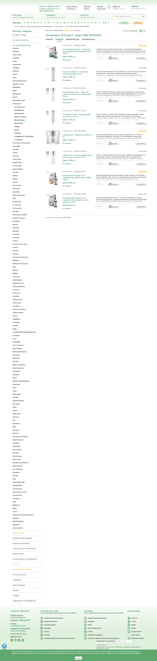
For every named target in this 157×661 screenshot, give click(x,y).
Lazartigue (16, 335)
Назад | (16, 26)
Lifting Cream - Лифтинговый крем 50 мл (77, 136)
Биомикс (16, 518)
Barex (15, 77)
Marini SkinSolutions (20, 352)
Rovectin (16, 433)
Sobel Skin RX (17, 466)
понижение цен (88, 39)
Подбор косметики (21, 543)
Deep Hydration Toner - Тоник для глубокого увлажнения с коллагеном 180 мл (77, 94)
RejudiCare (16, 423)
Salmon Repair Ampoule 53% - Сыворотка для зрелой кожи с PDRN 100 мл (77, 177)
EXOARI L (16, 231)
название (59, 39)
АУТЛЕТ (138, 22)
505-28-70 (17, 618)
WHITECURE (18, 123)
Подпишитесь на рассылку (105, 641)
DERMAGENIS (19, 113)
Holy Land (16, 277)
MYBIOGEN (16, 371)
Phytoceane (17, 414)
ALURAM (16, 58)
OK (78, 658)
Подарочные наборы (22, 569)
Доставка (87, 6)
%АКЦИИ (124, 22)
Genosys (16, 254)
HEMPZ (15, 273)
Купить (114, 58)
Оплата (86, 9)
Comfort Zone (17, 162)
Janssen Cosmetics (19, 309)
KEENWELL (17, 319)
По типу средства (21, 40)
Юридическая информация (53, 618)
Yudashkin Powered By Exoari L (23, 515)
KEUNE (15, 325)
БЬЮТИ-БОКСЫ (18, 521)
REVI (14, 427)
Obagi (15, 391)
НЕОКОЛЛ (16, 524)
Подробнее (141, 58)
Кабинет (100, 6)
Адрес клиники (72, 6)
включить (78, 30)
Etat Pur (15, 224)
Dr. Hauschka (17, 208)
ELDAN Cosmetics (19, 218)
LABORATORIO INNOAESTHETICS (24, 332)
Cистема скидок (49, 625)
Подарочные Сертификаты (25, 559)
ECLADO (16, 211)
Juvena (15, 316)
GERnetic (16, 260)
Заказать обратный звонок (46, 10)
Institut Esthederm (19, 286)
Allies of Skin (17, 55)
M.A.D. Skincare (18, 345)
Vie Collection (17, 495)
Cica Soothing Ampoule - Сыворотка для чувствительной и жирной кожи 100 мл (77, 51)
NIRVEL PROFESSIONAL (21, 381)
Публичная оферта (137, 638)
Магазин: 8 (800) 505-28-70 (49, 6)
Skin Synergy (17, 456)
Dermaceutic (17, 185)
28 (66, 217)
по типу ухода (19, 35)
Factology (16, 237)
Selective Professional (20, 436)
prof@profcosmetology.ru (18, 631)
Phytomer (16, 417)
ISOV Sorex (16, 293)
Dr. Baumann (17, 201)
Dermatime (16, 192)
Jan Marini (16, 306)
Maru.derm (16, 355)
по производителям (22, 45)
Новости (134, 618)
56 (69, 217)
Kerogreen (16, 322)
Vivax (14, 502)
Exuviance (16, 234)
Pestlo (15, 407)
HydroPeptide (17, 280)
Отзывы (47, 635)
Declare (15, 182)
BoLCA (15, 97)
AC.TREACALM (19, 107)
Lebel (14, 339)
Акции (15, 590)
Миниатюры (18, 554)
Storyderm (16, 472)
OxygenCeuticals (18, 401)
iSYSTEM (16, 296)
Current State (17, 166)
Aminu (15, 61)
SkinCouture (17, 459)
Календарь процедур (95, 635)
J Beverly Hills (17, 299)
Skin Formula (17, 449)
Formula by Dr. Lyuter (20, 244)
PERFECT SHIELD (20, 117)
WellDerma (16, 505)
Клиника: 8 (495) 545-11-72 (49, 9)
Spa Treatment (17, 469)
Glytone (15, 270)
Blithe (15, 90)
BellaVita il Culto (18, 84)
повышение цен (72, 39)
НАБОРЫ (17, 133)
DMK (14, 198)
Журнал (95, 16)
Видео (133, 625)
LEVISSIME (16, 342)
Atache (15, 74)
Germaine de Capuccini (20, 257)
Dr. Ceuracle (17, 205)
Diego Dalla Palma (19, 195)
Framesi (15, 247)
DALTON (15, 172)
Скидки (16, 596)
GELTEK (15, 250)
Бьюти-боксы (18, 533)
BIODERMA (16, 87)
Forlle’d (15, 241)
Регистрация (101, 9)
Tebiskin (15, 476)
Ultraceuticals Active (19, 492)
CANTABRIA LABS (19, 100)
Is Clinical (16, 290)
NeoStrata (16, 374)
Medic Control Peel (19, 365)
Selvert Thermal (18, 440)
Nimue (15, 378)
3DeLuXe (16, 48)
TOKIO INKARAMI (19, 482)
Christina (16, 156)
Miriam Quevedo (18, 368)
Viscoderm (16, 498)
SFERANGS (16, 446)
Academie (16, 51)
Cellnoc (15, 153)
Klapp (15, 329)
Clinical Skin (17, 159)
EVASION (16, 228)
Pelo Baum (16, 404)
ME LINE (15, 361)
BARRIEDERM (19, 110)
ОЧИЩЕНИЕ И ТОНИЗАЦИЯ (24, 136)
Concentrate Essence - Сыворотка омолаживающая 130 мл (75, 73)
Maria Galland (17, 348)
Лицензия (91, 621)
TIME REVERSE (19, 120)
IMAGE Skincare (18, 283)
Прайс (90, 625)
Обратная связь (16, 637)
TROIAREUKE (17, 485)
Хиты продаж (19, 585)
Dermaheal (16, 188)
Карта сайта (135, 635)
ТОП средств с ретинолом (24, 549)
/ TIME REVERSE (79, 45)
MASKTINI (16, 358)
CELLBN (15, 149)
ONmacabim (17, 394)
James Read (17, 303)
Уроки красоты (18, 528)
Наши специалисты (94, 628)
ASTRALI (16, 71)
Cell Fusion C (67, 45)
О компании (18, 140)
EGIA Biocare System (20, 215)
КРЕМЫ (17, 126)
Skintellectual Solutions (21, 463)
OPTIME (15, 397)
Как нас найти (136, 631)
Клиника (61, 16)
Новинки (49, 39)
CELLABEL (16, 146)
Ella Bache (16, 221)
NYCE (15, 387)
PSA (14, 420)
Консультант (71, 9)
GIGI (14, 267)
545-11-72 (17, 626)
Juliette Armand (18, 312)
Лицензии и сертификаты (24, 601)
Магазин (28, 16)
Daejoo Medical (18, 169)
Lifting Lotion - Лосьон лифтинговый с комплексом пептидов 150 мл (78, 156)
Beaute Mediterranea (20, 81)
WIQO (15, 508)
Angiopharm (17, 64)
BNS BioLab (17, 94)
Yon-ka (15, 511)
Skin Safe (16, 453)
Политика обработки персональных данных (59, 638)
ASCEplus (16, 68)
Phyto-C (15, 410)
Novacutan (16, 384)
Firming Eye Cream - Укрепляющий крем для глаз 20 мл (76, 115)
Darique (15, 175)
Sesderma (16, 443)
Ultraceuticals (17, 489)
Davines (15, 179)
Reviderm (16, 430)
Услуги (90, 631)
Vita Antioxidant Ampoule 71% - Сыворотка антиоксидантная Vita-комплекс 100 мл (76, 200)
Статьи (133, 621)
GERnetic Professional (20, 263)
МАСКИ (16, 130)
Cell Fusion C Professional (22, 143)
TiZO (14, 479)
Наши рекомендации (22, 538)
